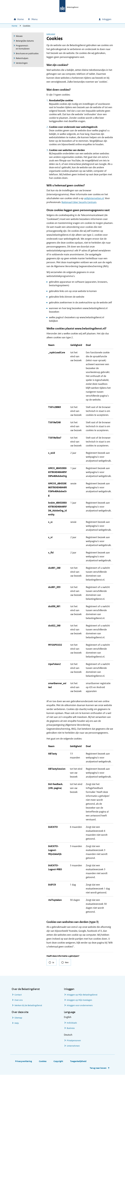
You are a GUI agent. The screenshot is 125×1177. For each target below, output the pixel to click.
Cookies (42, 1163)
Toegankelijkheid (78, 1163)
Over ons (18, 1102)
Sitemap (18, 1120)
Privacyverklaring (23, 1163)
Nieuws (19, 36)
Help (16, 1125)
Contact (18, 1097)
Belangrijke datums (25, 40)
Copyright (58, 1163)
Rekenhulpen (22, 58)
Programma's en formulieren (23, 47)
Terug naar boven (98, 1170)
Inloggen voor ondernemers (80, 1107)
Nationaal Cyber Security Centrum (79, 202)
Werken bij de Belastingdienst (28, 1107)
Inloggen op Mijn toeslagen (79, 1102)
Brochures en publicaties (27, 53)
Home (14, 25)
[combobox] (72, 19)
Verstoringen (22, 63)
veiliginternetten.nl (94, 198)
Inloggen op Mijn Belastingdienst (82, 1097)
